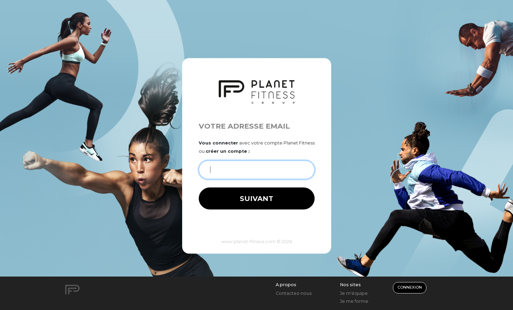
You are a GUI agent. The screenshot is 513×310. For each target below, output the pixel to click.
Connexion (409, 287)
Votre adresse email (244, 125)
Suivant (256, 198)
